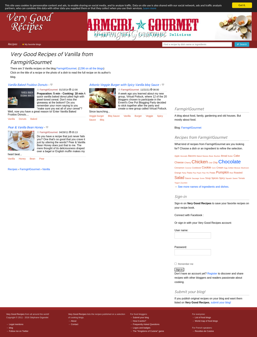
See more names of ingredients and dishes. (203, 186)
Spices (214, 178)
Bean (32, 158)
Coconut (188, 168)
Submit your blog (141, 317)
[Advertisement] (211, 78)
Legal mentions (16, 324)
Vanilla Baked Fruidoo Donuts (27, 85)
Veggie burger (96, 116)
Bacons (192, 156)
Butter (230, 156)
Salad (179, 177)
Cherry (187, 162)
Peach (199, 173)
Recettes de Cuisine (204, 331)
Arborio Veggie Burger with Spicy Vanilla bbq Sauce (124, 85)
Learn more (149, 8)
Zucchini (183, 183)
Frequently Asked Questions (146, 324)
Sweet (235, 178)
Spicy (160, 116)
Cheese (179, 162)
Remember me (185, 264)
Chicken (200, 161)
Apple (177, 156)
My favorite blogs (31, 44)
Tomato (241, 178)
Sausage (195, 178)
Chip (215, 162)
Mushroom (245, 168)
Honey (22, 158)
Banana (205, 156)
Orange (177, 173)
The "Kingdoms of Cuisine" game (148, 331)
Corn (214, 168)
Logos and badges (141, 328)
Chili (210, 163)
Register (212, 273)
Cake (237, 155)
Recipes (12, 44)
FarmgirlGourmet (66, 68)
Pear (41, 158)
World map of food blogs (206, 321)
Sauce (92, 119)
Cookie (206, 167)
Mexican (237, 168)
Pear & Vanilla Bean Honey (25, 127)
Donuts (22, 119)
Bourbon (217, 156)
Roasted (238, 172)
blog (11, 328)
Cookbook (196, 168)
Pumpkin (222, 172)
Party (184, 173)
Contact (74, 324)
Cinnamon (179, 168)
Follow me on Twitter (18, 331)
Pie (207, 173)
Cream (219, 167)
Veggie (149, 116)
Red (231, 173)
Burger (138, 116)
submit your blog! (221, 302)
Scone (202, 178)
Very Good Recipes (15, 314)
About (73, 321)
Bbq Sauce (114, 116)
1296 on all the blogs (91, 68)
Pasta (189, 173)
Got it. (242, 5)
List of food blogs (203, 317)
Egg (225, 168)
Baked (33, 119)
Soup (208, 178)
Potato (212, 173)
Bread (224, 156)
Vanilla (11, 119)
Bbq (102, 119)
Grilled (230, 168)
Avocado (183, 156)
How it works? (139, 321)
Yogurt (177, 183)
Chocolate (229, 161)
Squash (229, 178)
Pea (194, 173)
